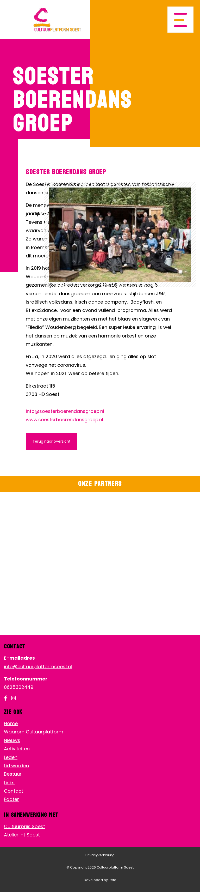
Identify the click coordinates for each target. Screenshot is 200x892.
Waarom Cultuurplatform (33, 731)
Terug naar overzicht (52, 441)
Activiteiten (17, 748)
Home (11, 723)
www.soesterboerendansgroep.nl (64, 419)
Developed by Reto (100, 879)
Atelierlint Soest (22, 834)
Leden (10, 757)
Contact (13, 791)
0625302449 (18, 687)
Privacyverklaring (100, 855)
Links (9, 782)
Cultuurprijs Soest (24, 826)
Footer (11, 799)
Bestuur (13, 774)
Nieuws (12, 740)
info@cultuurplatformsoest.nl (38, 666)
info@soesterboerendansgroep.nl (65, 411)
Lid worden (16, 765)
